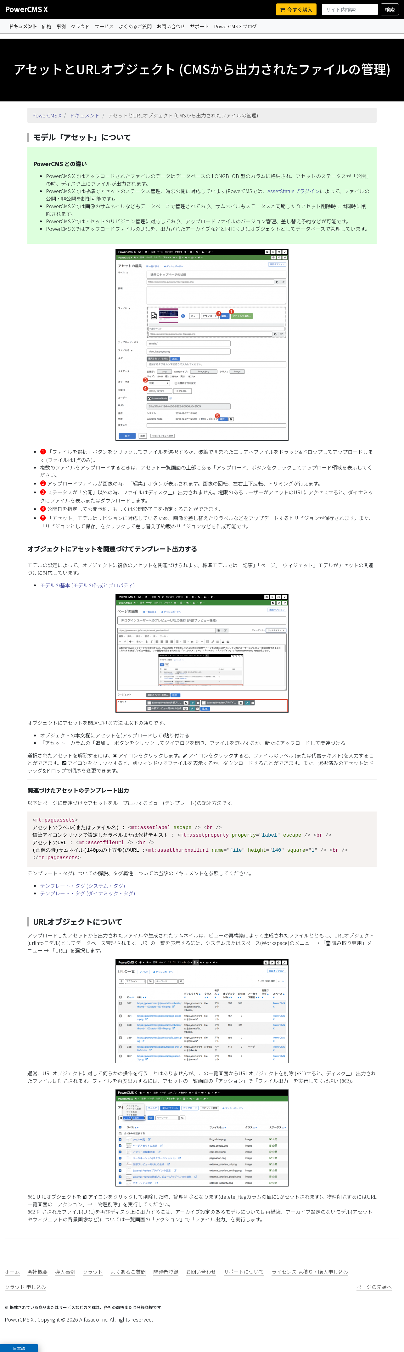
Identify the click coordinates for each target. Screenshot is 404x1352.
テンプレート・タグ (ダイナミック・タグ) (87, 893)
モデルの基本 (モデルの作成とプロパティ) (87, 585)
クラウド (80, 26)
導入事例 (65, 1271)
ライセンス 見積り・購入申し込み (310, 1271)
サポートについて (244, 1271)
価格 (46, 26)
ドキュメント (22, 26)
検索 (390, 9)
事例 (61, 26)
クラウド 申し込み (25, 1286)
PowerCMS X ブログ (235, 26)
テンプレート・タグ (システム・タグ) (82, 885)
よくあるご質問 (135, 26)
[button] (19, 1348)
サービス (104, 26)
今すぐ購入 (296, 9)
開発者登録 (165, 1271)
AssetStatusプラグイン (293, 191)
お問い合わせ (171, 26)
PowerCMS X (26, 9)
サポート (199, 26)
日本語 (19, 1348)
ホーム (12, 1271)
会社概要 (37, 1271)
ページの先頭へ (374, 1286)
